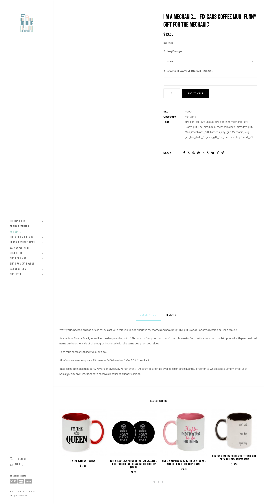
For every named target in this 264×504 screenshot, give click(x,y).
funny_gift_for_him (196, 127)
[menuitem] (26, 221)
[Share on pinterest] (198, 153)
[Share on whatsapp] (208, 153)
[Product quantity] (171, 93)
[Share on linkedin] (203, 153)
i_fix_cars (206, 137)
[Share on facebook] (184, 153)
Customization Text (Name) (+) (188, 71)
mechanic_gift (239, 122)
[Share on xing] (217, 153)
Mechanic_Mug (241, 132)
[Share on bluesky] (212, 153)
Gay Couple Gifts (26, 248)
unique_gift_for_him (218, 122)
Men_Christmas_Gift (197, 132)
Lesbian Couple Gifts (26, 242)
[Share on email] (222, 153)
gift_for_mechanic (224, 137)
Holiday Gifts (26, 221)
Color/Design (173, 51)
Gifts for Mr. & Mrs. (26, 237)
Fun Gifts (26, 232)
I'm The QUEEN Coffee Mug (83, 461)
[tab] (171, 316)
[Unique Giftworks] (26, 23)
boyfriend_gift (244, 137)
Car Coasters (26, 269)
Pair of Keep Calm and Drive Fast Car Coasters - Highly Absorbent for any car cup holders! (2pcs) (133, 464)
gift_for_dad (192, 137)
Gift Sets (26, 274)
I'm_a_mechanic (218, 127)
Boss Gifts (26, 253)
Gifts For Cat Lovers (26, 263)
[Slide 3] (162, 482)
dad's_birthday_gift (240, 127)
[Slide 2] (158, 482)
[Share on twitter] (189, 153)
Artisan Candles (26, 226)
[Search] (26, 459)
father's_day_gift (220, 132)
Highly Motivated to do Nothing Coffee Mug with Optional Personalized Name (184, 462)
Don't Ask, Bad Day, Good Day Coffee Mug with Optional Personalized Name (234, 458)
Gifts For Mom (26, 258)
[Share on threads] (193, 153)
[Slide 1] (154, 482)
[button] (83, 432)
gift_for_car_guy (195, 122)
